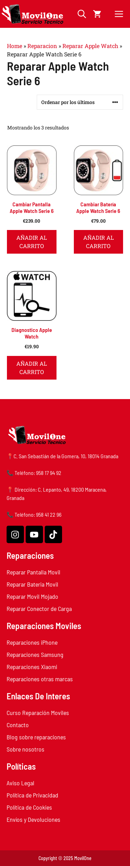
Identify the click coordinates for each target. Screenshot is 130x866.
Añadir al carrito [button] (31, 241)
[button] (81, 14)
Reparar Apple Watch (90, 45)
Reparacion (42, 45)
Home (14, 45)
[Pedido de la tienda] (80, 102)
